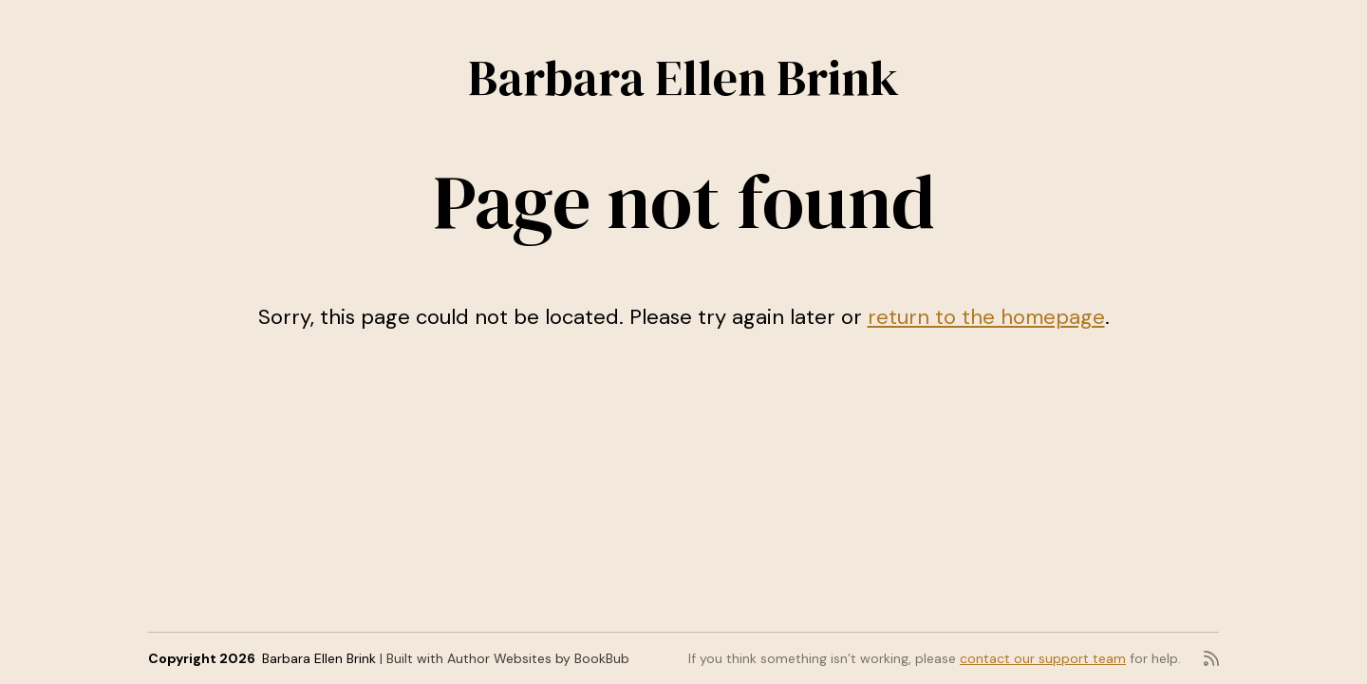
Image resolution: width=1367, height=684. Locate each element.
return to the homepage (986, 317)
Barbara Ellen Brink (683, 77)
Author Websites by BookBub (538, 658)
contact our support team (1043, 658)
